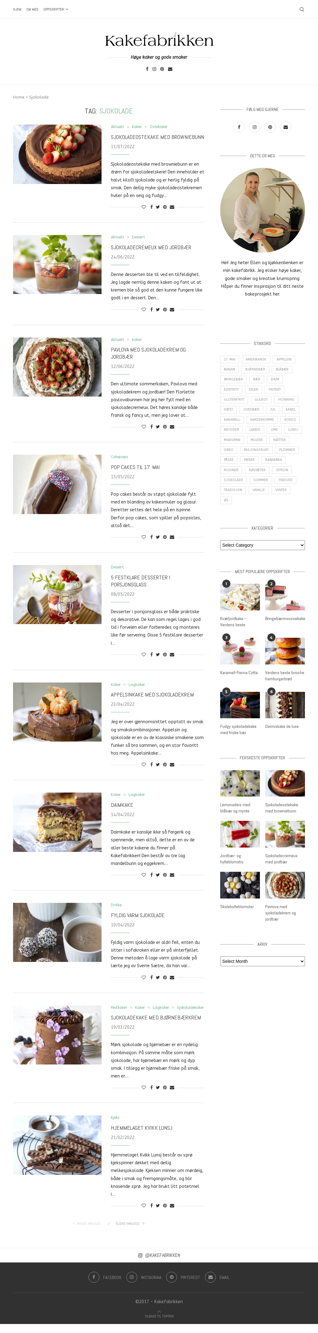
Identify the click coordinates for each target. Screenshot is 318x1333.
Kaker (138, 127)
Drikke (116, 907)
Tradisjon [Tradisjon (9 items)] (257, 498)
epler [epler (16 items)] (256, 392)
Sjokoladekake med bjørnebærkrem (156, 1026)
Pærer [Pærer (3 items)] (276, 466)
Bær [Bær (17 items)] (257, 381)
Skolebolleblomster (237, 913)
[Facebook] (147, 69)
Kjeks (115, 1126)
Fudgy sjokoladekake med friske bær (238, 737)
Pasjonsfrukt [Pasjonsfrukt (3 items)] (280, 455)
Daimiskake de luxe (282, 734)
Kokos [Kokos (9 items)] (292, 423)
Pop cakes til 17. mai (135, 467)
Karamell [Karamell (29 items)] (232, 423)
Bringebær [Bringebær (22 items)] (233, 381)
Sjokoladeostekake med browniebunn (157, 137)
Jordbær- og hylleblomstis (231, 865)
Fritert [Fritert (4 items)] (277, 392)
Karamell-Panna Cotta (239, 680)
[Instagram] (154, 69)
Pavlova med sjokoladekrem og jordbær (280, 919)
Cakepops (120, 458)
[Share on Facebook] (151, 207)
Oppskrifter (53, 9)
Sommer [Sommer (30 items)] (283, 487)
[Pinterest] (162, 69)
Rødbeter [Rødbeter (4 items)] (285, 477)
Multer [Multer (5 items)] (278, 445)
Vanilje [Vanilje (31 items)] (283, 498)
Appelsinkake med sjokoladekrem (152, 696)
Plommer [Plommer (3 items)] (232, 466)
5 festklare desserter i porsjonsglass (140, 582)
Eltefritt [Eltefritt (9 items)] (232, 392)
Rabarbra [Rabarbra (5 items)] (232, 477)
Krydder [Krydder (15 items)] (231, 434)
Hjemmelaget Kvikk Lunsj (141, 1136)
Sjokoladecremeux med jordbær (151, 247)
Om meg (32, 9)
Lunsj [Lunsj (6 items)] (229, 445)
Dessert (140, 237)
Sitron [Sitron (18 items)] (230, 487)
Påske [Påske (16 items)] (256, 466)
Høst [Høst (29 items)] (228, 413)
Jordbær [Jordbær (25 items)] (251, 413)
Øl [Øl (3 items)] (249, 509)
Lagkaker (137, 686)
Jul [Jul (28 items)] (273, 413)
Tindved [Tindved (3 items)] (231, 498)
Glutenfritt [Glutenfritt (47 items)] (235, 402)
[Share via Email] (172, 207)
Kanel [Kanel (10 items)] (292, 413)
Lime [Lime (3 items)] (275, 434)
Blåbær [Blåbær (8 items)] (283, 370)
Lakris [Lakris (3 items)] (255, 434)
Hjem (17, 9)
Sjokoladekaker (126, 1016)
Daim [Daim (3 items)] (276, 381)
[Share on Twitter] (158, 207)
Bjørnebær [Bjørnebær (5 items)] (256, 370)
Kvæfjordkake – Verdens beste (233, 630)
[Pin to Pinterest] (165, 207)
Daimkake (122, 806)
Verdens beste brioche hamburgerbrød (284, 683)
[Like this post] (144, 207)
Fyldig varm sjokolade (138, 917)
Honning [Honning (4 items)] (289, 402)
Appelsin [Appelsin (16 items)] (286, 360)
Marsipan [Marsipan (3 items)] (253, 445)
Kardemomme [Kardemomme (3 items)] (263, 423)
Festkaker (120, 1009)
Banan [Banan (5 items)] (229, 370)
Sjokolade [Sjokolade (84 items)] (256, 487)
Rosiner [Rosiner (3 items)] (259, 477)
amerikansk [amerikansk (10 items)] (257, 360)
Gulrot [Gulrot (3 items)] (263, 402)
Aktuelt (118, 127)
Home (19, 97)
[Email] (170, 69)
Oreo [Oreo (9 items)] (252, 455)
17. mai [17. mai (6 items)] (230, 360)
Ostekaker (161, 127)
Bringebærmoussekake (285, 626)
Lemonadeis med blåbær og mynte (235, 815)
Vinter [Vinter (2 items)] (230, 509)
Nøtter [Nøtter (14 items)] (230, 455)
